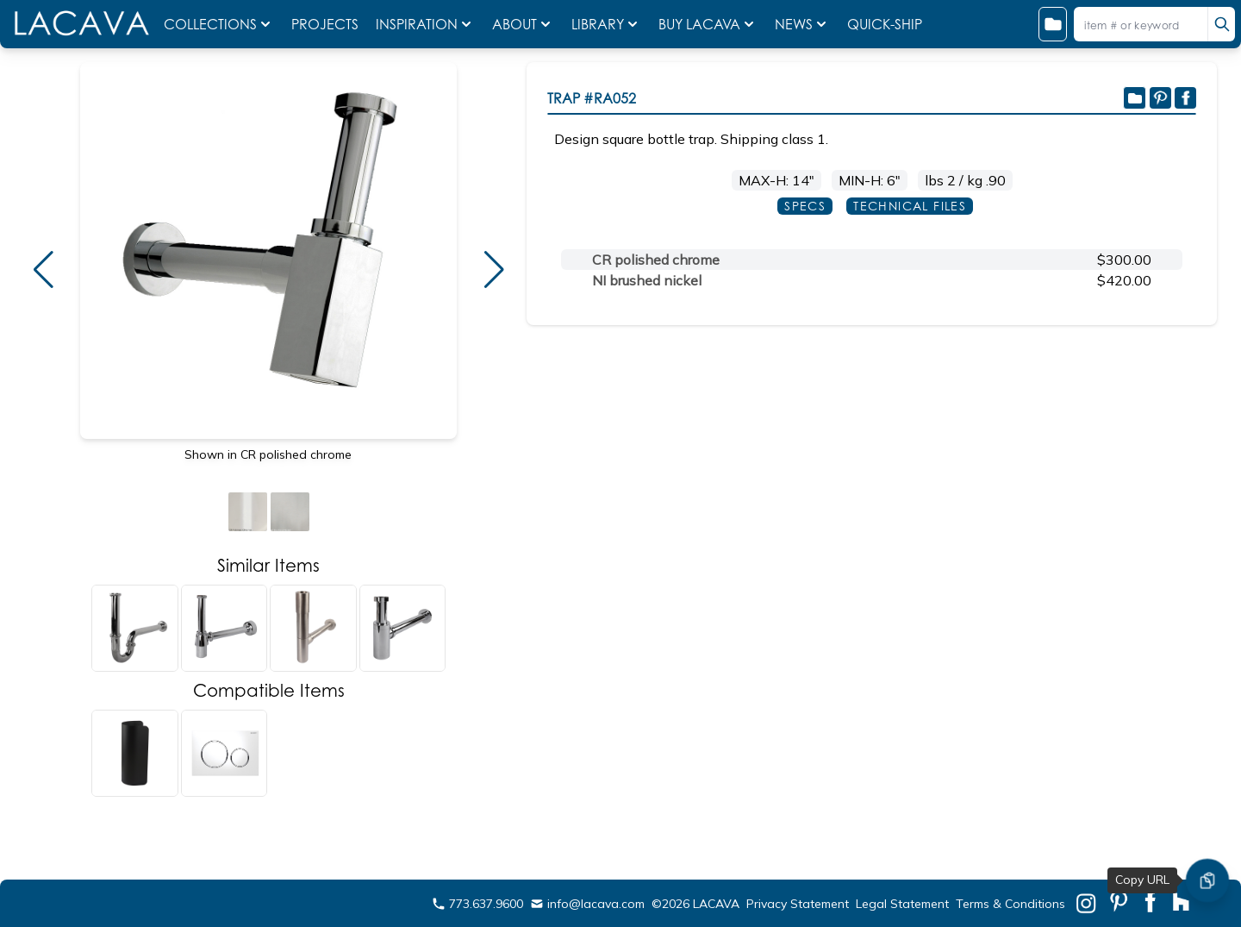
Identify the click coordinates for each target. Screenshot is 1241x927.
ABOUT (523, 24)
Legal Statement (902, 903)
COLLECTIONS (219, 24)
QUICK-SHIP (884, 24)
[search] (1221, 24)
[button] (43, 270)
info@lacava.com (587, 903)
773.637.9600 (477, 903)
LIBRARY (606, 24)
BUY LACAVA (708, 24)
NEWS (802, 24)
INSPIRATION (425, 24)
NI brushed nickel (647, 280)
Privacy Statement (797, 903)
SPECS (805, 205)
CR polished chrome (656, 259)
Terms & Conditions (1010, 903)
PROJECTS (326, 24)
